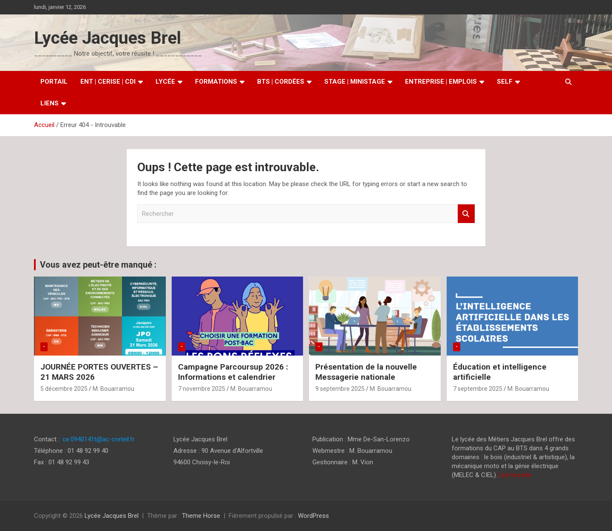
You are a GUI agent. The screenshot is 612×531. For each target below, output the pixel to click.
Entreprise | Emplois (441, 81)
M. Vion (362, 462)
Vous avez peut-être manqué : (98, 265)
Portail (54, 81)
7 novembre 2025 (201, 388)
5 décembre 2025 (64, 388)
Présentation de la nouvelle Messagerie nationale (366, 372)
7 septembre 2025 (477, 388)
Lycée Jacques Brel (107, 38)
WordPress (313, 516)
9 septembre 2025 (340, 388)
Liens (49, 103)
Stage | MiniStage (354, 81)
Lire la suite (515, 475)
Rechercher (466, 213)
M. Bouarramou (113, 388)
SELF (505, 81)
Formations (216, 81)
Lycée (165, 81)
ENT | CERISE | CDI (108, 81)
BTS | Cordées (280, 81)
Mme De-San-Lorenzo (379, 439)
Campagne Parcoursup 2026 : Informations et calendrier (233, 372)
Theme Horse (201, 516)
